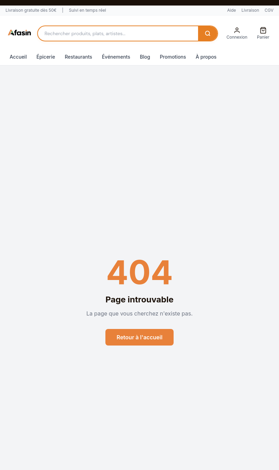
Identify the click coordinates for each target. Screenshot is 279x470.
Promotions (173, 57)
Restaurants (78, 57)
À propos (206, 57)
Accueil (18, 57)
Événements (116, 57)
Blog (145, 57)
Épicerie (46, 57)
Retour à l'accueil (139, 337)
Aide (231, 10)
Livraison (250, 10)
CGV (269, 10)
